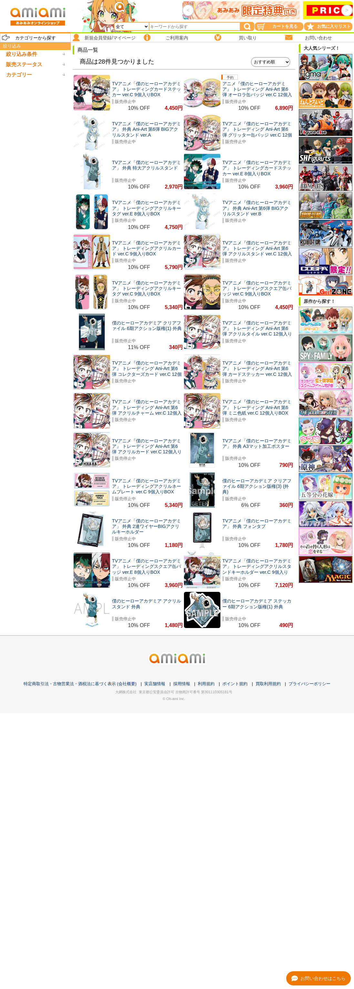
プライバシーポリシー (309, 683)
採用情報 (181, 683)
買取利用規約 (268, 683)
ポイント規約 (235, 683)
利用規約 (206, 683)
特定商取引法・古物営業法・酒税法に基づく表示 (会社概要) (80, 683)
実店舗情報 (154, 683)
